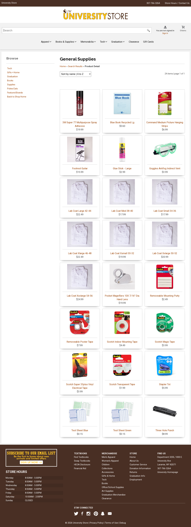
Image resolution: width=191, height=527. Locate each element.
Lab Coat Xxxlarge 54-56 (79, 280)
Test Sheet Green (122, 415)
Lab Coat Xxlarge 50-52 (164, 238)
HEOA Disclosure (82, 464)
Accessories (108, 472)
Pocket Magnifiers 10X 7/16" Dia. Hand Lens (122, 282)
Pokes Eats (12, 88)
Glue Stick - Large (122, 153)
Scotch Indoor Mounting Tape (122, 326)
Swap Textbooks (82, 461)
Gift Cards (148, 41)
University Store (9, 3)
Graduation (118, 41)
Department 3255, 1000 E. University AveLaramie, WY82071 (169, 461)
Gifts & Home (108, 476)
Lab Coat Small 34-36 (164, 195)
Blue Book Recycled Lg (122, 107)
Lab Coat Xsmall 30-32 (122, 238)
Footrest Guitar (79, 153)
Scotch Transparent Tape (122, 369)
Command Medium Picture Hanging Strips (164, 109)
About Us (134, 461)
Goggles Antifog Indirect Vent (164, 153)
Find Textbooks (81, 457)
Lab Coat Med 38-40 (122, 195)
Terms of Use (111, 523)
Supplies (11, 84)
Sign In (165, 33)
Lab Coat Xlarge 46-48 (79, 238)
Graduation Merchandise (113, 495)
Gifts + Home (13, 72)
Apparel (46, 41)
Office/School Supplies (113, 487)
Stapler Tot (164, 369)
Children (106, 464)
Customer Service (138, 464)
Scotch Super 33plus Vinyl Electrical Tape (79, 371)
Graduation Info (137, 476)
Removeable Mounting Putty (164, 280)
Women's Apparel (110, 461)
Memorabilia (88, 41)
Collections (107, 468)
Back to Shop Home (16, 96)
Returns (133, 472)
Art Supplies (107, 491)
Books (10, 80)
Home (63, 66)
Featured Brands (15, 92)
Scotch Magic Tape (164, 326)
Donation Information (140, 468)
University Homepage (167, 472)
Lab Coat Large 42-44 (79, 195)
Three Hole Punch (164, 415)
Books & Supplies (66, 41)
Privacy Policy (96, 523)
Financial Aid (80, 468)
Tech (103, 41)
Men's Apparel (108, 457)
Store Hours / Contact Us (177, 3)
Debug (123, 523)
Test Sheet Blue (79, 415)
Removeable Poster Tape (79, 326)
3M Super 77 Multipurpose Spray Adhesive (79, 109)
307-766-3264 (153, 3)
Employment (136, 479)
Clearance (134, 41)
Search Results (75, 66)
